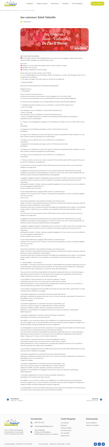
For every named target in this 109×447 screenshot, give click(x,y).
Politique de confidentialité (57, 444)
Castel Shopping (77, 4)
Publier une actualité (92, 425)
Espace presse (65, 436)
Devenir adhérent (91, 423)
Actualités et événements (11, 10)
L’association (65, 423)
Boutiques (30, 4)
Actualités (65, 4)
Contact (68, 444)
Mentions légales (43, 444)
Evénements (55, 4)
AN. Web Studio (27, 444)
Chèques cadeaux (66, 428)
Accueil (2, 10)
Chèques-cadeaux (42, 4)
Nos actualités (65, 433)
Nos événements (66, 430)
